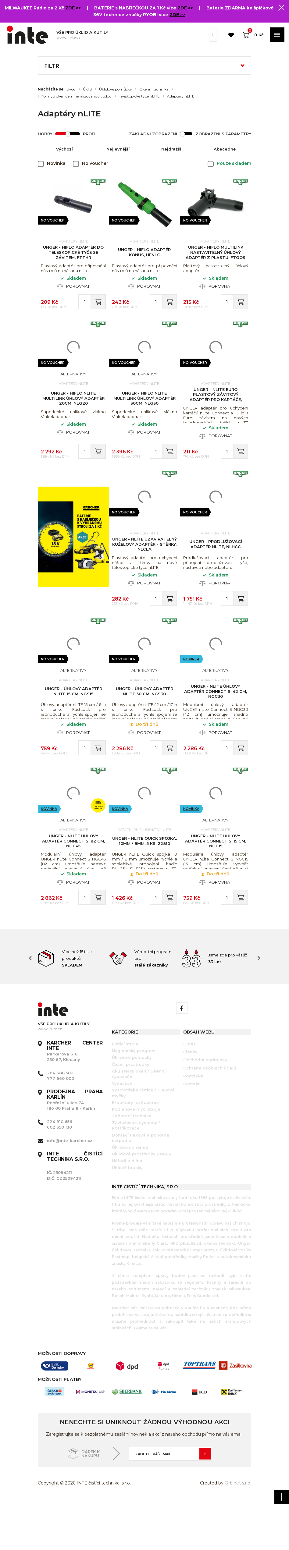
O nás (189, 1093)
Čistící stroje (125, 1093)
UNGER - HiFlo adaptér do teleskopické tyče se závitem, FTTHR (73, 255)
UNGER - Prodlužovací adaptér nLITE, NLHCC (215, 567)
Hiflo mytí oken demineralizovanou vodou (75, 96)
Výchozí (64, 149)
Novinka (192, 692)
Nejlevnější (118, 149)
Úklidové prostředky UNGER (141, 1203)
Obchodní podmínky (205, 1109)
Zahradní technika (132, 1165)
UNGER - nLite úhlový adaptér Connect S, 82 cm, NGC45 (73, 883)
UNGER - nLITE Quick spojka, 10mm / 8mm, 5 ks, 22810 (144, 883)
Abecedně (225, 149)
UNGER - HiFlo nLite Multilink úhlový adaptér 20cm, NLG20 (73, 411)
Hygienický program (134, 1100)
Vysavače (122, 1132)
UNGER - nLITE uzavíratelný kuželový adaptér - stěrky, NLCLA (144, 567)
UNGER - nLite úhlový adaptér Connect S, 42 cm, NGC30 (215, 724)
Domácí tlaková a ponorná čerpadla (140, 1187)
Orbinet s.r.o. (238, 1532)
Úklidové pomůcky (115, 89)
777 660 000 (60, 1127)
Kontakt (191, 1133)
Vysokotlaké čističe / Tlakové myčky (143, 1142)
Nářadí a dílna (127, 1210)
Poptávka (193, 1125)
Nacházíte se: (51, 89)
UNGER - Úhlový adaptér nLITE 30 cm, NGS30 (144, 724)
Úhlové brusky (127, 1216)
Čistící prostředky (130, 1113)
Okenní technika (154, 89)
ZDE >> (73, 8)
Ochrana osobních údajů (209, 1117)
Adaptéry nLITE (180, 96)
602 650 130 (59, 1176)
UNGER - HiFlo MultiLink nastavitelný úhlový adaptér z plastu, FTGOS (215, 255)
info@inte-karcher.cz (69, 1189)
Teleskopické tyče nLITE (139, 96)
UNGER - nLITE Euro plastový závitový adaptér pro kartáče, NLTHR (216, 410)
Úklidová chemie (130, 1196)
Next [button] (258, 1007)
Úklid (87, 89)
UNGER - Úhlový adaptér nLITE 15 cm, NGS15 (73, 724)
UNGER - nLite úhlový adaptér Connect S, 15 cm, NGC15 (215, 883)
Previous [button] (30, 1007)
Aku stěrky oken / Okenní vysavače (139, 1123)
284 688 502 (60, 1122)
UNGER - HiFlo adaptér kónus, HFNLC (144, 255)
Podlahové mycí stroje (136, 1158)
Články (190, 1101)
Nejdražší (171, 149)
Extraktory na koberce (135, 1151)
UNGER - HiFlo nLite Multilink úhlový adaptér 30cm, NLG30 (144, 411)
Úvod (71, 89)
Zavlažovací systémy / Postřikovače (136, 1174)
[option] (73, 1007)
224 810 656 (59, 1171)
